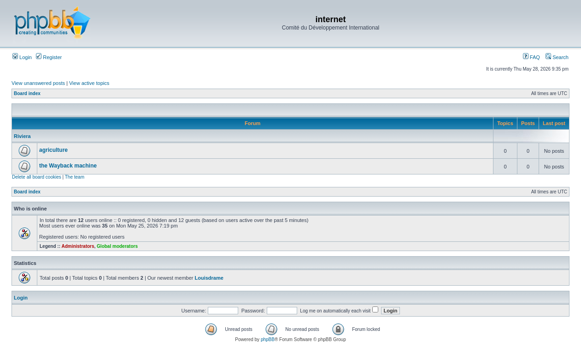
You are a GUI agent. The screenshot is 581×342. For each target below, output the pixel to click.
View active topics (89, 83)
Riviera (22, 136)
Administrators (77, 246)
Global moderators (117, 246)
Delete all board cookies (36, 177)
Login (22, 57)
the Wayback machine (68, 165)
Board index (27, 93)
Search (557, 57)
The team (74, 177)
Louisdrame (209, 278)
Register (49, 57)
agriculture (53, 150)
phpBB (268, 339)
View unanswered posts (38, 83)
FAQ (531, 57)
